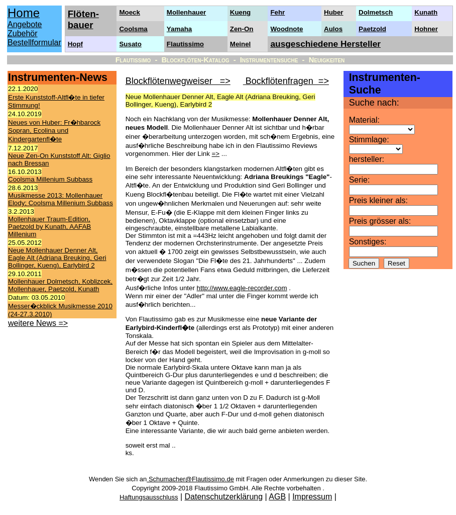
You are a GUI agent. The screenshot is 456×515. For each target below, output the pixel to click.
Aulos (333, 29)
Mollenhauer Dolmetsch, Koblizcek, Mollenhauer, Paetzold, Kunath (60, 285)
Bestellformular (34, 42)
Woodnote (286, 29)
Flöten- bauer (83, 19)
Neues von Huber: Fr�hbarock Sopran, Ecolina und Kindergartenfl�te (54, 131)
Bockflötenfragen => (286, 81)
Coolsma (133, 29)
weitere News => (38, 323)
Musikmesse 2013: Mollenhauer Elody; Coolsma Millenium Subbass (60, 199)
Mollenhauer (186, 12)
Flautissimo (185, 44)
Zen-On (242, 29)
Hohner (426, 29)
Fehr (277, 12)
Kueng (240, 12)
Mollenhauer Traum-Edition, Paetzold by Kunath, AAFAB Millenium (49, 226)
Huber (334, 12)
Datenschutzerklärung (224, 496)
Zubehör (23, 33)
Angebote (25, 24)
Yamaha (179, 29)
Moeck (129, 12)
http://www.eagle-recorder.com (242, 288)
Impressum (312, 496)
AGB (277, 496)
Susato (130, 44)
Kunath (425, 12)
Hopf (75, 44)
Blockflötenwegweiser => (178, 81)
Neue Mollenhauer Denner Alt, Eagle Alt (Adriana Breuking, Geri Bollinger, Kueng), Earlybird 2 (57, 257)
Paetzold (372, 29)
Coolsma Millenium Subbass (50, 179)
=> (216, 153)
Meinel (240, 44)
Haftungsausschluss (149, 497)
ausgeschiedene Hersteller (325, 44)
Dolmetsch (376, 12)
